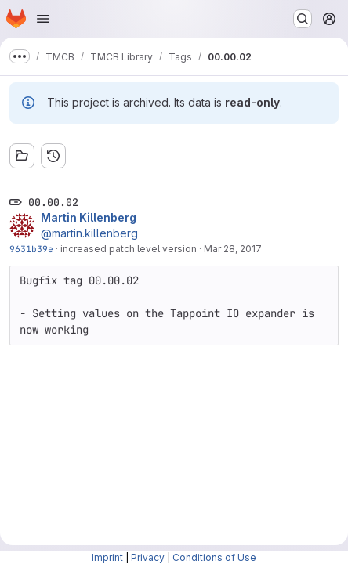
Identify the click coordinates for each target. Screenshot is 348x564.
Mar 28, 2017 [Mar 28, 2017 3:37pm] (233, 249)
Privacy (148, 557)
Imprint (107, 557)
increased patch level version (128, 249)
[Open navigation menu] (43, 18)
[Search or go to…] (302, 18)
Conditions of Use (214, 557)
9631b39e (31, 249)
